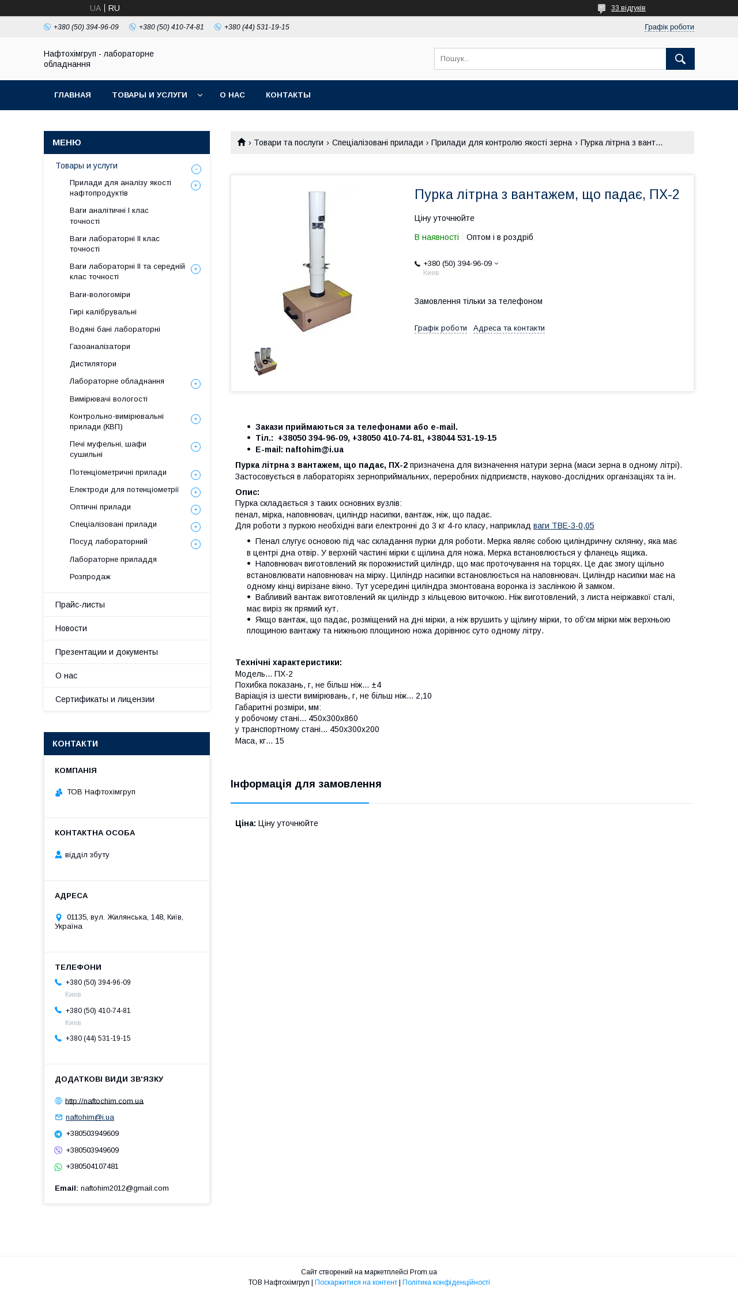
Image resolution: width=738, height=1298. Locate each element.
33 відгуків (628, 8)
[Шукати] (680, 59)
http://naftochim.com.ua (104, 1100)
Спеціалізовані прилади (377, 142)
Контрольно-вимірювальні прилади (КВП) (117, 421)
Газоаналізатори (100, 346)
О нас (232, 95)
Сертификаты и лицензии (105, 699)
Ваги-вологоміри (100, 294)
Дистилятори (93, 363)
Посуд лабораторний (109, 541)
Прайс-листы (80, 604)
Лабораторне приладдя (113, 559)
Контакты (288, 95)
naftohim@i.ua (90, 1117)
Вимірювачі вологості (109, 399)
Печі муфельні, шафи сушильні (108, 449)
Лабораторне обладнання (117, 381)
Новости (71, 628)
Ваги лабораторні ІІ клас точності (115, 243)
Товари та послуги (288, 142)
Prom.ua (423, 1272)
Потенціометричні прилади (118, 472)
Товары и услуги (149, 95)
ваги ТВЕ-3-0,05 (563, 525)
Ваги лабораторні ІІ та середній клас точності (127, 271)
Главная (72, 95)
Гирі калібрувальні (103, 311)
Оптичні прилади (100, 506)
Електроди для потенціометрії (124, 489)
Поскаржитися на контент (356, 1282)
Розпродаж (90, 576)
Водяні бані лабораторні (115, 329)
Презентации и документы (106, 651)
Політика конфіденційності (446, 1282)
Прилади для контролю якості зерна (501, 142)
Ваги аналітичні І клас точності (109, 215)
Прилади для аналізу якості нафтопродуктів (120, 187)
